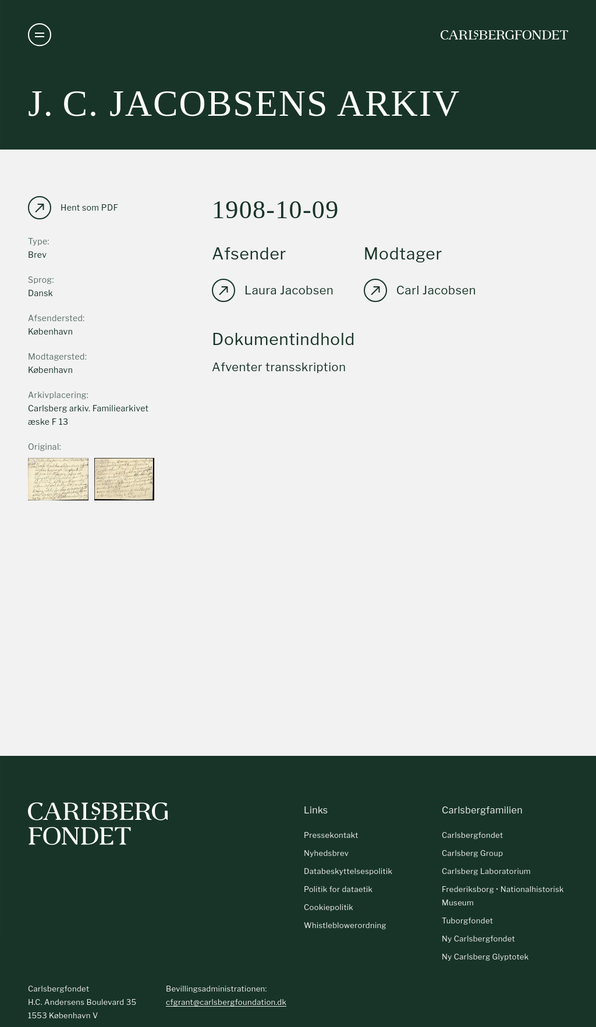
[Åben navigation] (39, 35)
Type (38, 241)
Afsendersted (55, 318)
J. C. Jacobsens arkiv (244, 103)
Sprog (40, 280)
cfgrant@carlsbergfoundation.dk (226, 1002)
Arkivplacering (57, 395)
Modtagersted (56, 356)
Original (43, 447)
